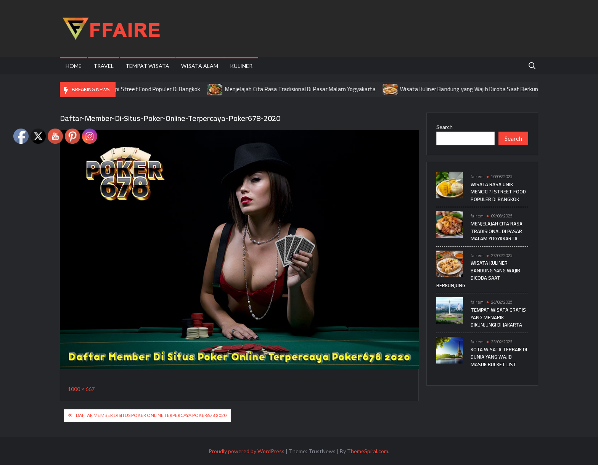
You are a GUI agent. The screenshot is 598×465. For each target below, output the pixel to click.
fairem (477, 176)
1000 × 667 (81, 389)
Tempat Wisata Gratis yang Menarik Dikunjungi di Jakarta (498, 317)
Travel (103, 66)
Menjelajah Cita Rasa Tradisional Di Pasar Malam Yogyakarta (304, 89)
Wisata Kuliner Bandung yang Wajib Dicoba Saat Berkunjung (478, 89)
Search (444, 127)
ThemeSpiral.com (367, 451)
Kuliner (241, 66)
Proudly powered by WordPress (247, 451)
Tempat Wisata (147, 66)
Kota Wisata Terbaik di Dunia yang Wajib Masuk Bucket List (499, 357)
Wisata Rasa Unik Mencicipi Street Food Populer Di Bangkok (130, 89)
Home (74, 66)
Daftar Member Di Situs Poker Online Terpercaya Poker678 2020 (151, 415)
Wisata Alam (199, 66)
